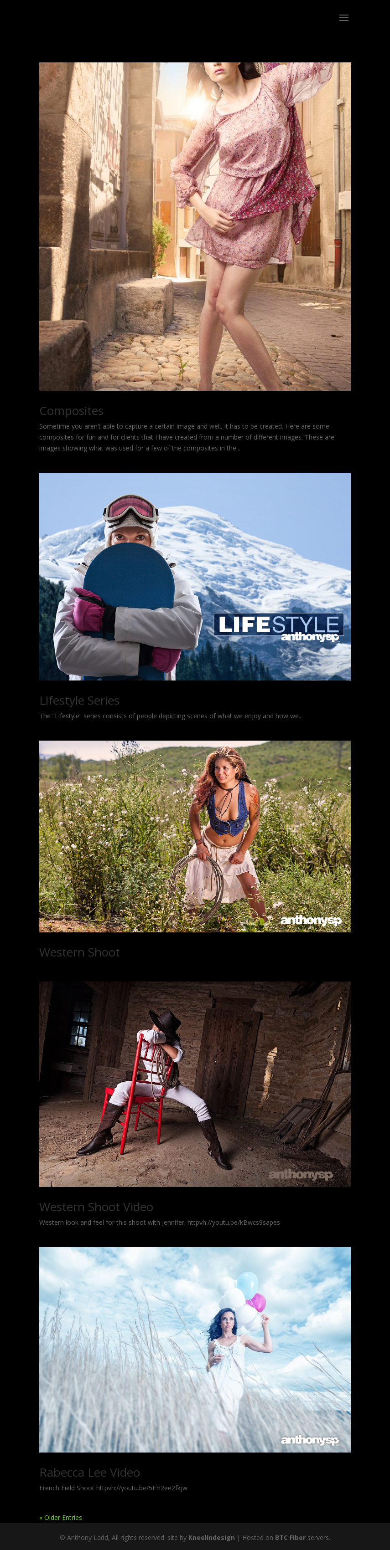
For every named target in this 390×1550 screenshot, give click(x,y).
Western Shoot (79, 952)
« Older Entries (60, 1517)
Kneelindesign (211, 1537)
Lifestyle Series (79, 700)
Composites (71, 410)
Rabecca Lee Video (89, 1472)
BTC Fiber (290, 1537)
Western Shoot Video (96, 1206)
